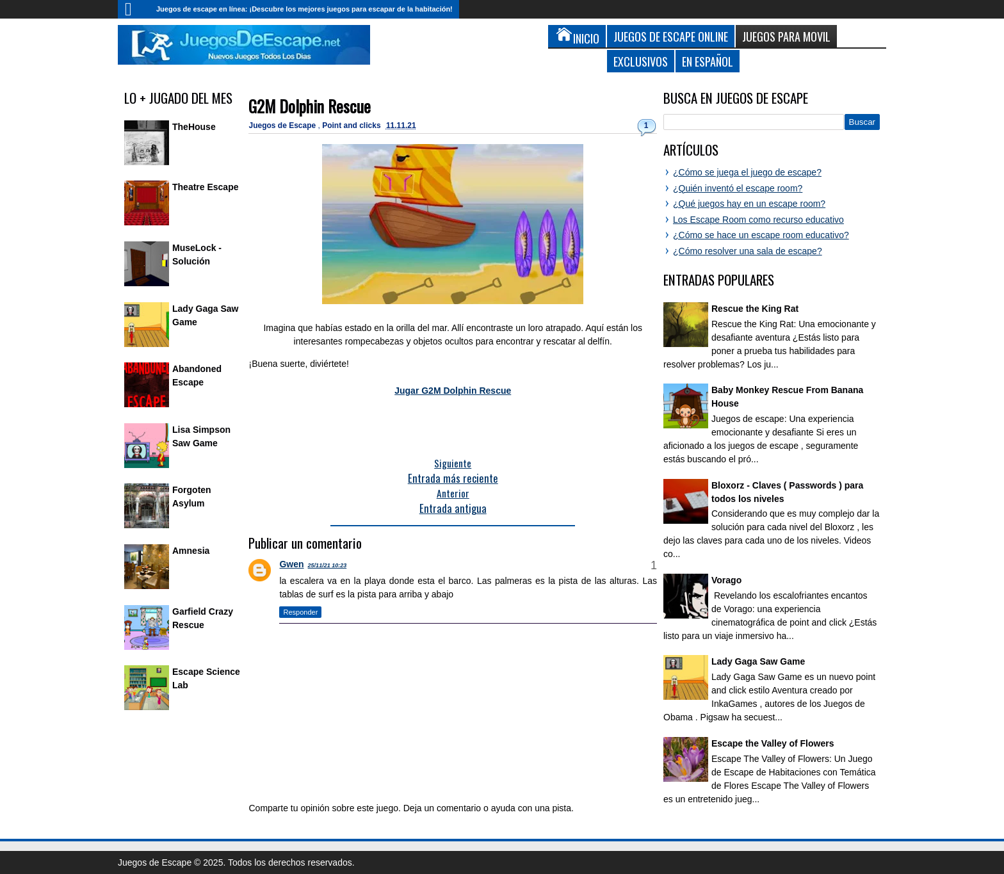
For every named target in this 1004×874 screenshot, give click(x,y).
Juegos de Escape (283, 125)
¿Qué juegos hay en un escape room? (749, 203)
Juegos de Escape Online (670, 36)
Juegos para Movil (786, 36)
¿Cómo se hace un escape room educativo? (761, 235)
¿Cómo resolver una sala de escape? (747, 251)
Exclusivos (640, 61)
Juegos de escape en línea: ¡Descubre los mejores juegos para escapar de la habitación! (304, 9)
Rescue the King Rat (754, 308)
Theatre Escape (205, 187)
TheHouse (194, 127)
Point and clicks (352, 125)
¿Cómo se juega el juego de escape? (747, 172)
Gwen (291, 564)
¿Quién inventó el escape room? (737, 188)
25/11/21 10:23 (327, 565)
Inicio (134, 9)
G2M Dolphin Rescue (309, 106)
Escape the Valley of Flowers (772, 743)
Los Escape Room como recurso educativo (758, 219)
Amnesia (190, 551)
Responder (300, 612)
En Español (707, 61)
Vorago (726, 580)
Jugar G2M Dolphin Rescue (452, 390)
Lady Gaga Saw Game (758, 661)
